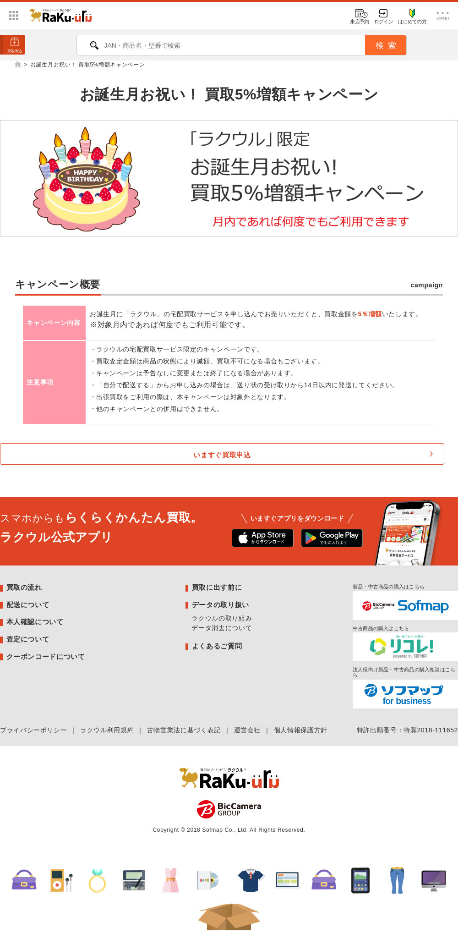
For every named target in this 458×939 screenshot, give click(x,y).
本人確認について (35, 622)
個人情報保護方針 (300, 730)
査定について (27, 639)
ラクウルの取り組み (221, 618)
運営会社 (247, 730)
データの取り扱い (220, 605)
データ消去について (221, 627)
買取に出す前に (217, 587)
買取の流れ (24, 587)
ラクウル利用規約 (107, 730)
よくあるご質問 (217, 646)
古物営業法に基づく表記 (184, 730)
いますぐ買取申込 (222, 455)
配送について (27, 605)
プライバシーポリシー (33, 730)
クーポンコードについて (45, 656)
